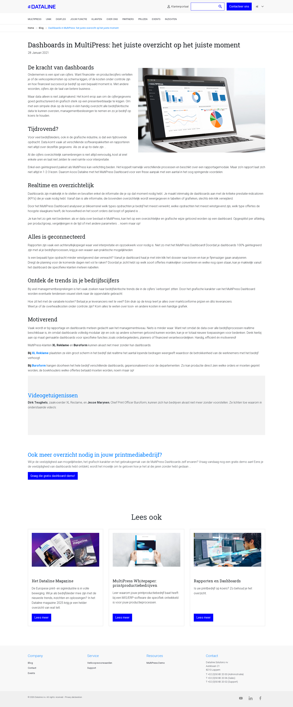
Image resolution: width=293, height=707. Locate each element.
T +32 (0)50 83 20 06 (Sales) (220, 678)
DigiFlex (61, 19)
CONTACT (212, 656)
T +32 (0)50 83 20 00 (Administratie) (225, 674)
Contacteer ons (239, 6)
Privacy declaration (73, 697)
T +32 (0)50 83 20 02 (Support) (222, 681)
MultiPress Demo (155, 662)
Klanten (97, 19)
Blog (41, 28)
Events (156, 19)
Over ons (112, 19)
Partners (128, 19)
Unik (48, 19)
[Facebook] (260, 699)
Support (91, 667)
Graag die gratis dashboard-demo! (52, 476)
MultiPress (34, 19)
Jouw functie (78, 19)
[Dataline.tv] (241, 699)
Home (31, 28)
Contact (32, 667)
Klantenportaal (180, 6)
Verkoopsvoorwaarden (99, 662)
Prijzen (142, 19)
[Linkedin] (250, 699)
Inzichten (171, 19)
